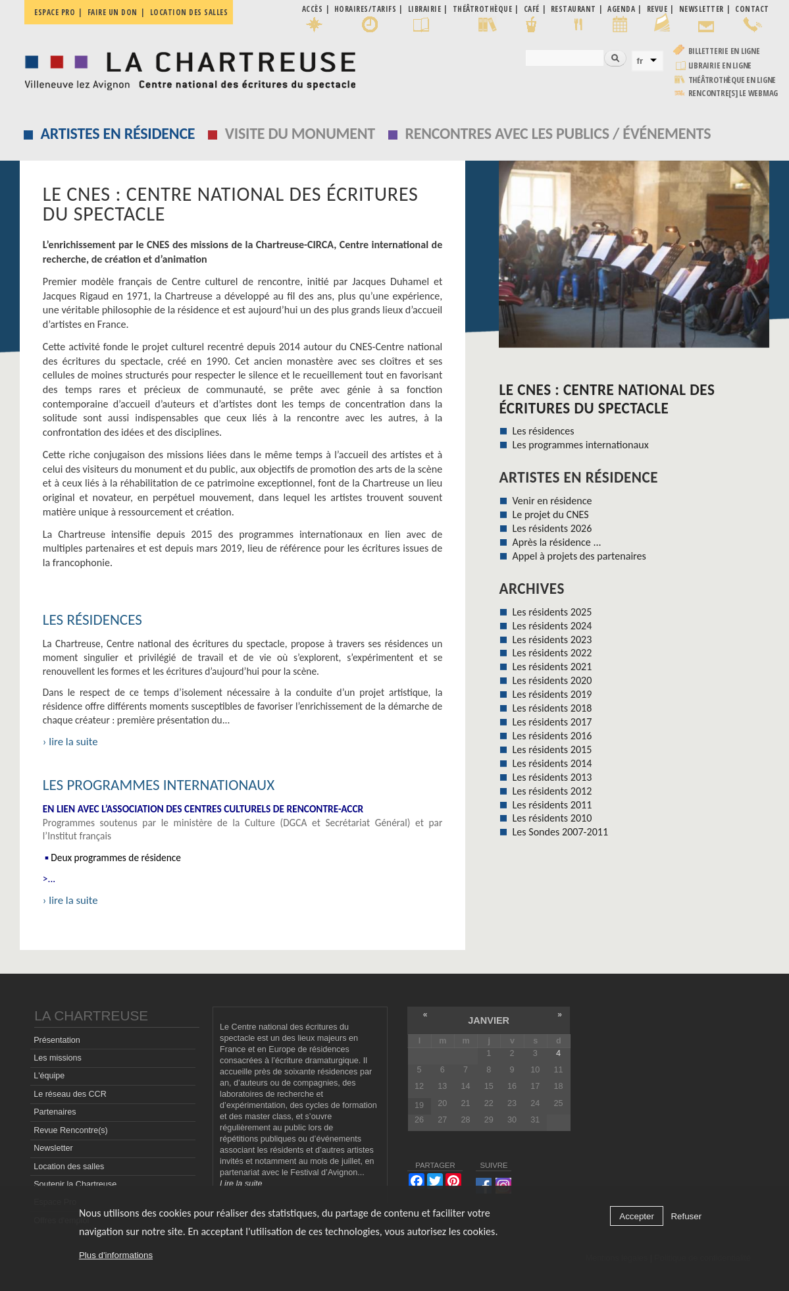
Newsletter (53, 1148)
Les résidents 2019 (552, 694)
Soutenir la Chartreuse (75, 1184)
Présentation (57, 1040)
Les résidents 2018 (552, 708)
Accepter (636, 1216)
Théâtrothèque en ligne (732, 80)
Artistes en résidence (117, 133)
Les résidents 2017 (552, 722)
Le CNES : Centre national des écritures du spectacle (607, 399)
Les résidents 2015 (552, 749)
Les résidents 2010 (552, 818)
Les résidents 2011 (552, 805)
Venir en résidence (552, 500)
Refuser (686, 1216)
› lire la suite (70, 742)
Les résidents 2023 (552, 639)
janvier (488, 1020)
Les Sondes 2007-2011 (561, 832)
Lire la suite (241, 1183)
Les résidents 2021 (552, 666)
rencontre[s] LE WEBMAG (733, 93)
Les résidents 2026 (552, 528)
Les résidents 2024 (552, 625)
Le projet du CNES (551, 514)
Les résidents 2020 (552, 680)
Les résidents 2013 (552, 777)
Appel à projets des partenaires (579, 556)
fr (640, 61)
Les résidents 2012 (552, 791)
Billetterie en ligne (724, 51)
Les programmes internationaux (158, 785)
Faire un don (113, 12)
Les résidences (92, 619)
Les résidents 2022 (552, 652)
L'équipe (49, 1075)
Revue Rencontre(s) (71, 1130)
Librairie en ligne (720, 65)
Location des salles (189, 12)
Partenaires (55, 1112)
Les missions (58, 1058)
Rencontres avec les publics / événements (558, 133)
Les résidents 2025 (552, 612)
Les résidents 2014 (552, 763)
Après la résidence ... (557, 542)
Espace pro (54, 12)
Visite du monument (300, 133)
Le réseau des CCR (70, 1094)
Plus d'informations (116, 1255)
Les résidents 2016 (552, 735)
